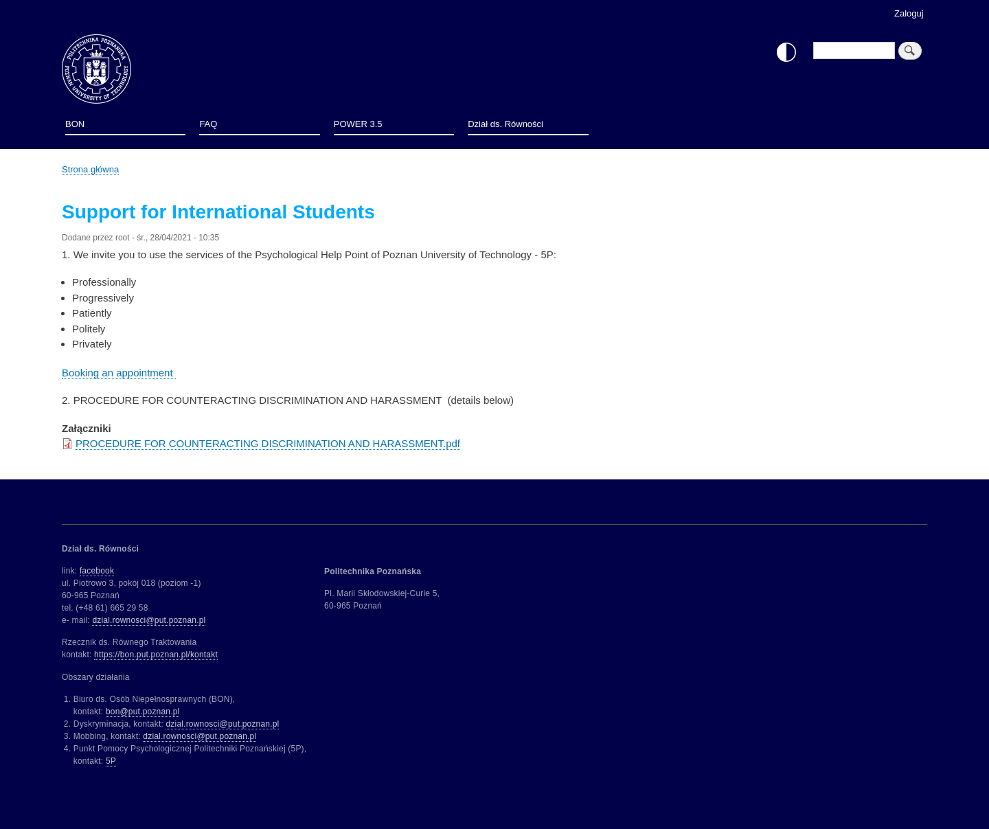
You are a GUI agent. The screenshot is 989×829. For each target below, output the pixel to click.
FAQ (208, 124)
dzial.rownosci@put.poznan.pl (148, 620)
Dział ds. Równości (505, 124)
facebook (97, 571)
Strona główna (90, 169)
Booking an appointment (119, 372)
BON (74, 124)
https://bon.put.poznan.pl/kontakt (156, 654)
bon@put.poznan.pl (143, 711)
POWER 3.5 (358, 124)
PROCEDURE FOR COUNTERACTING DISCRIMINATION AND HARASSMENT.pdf (268, 443)
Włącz (786, 52)
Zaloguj (909, 13)
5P (111, 761)
